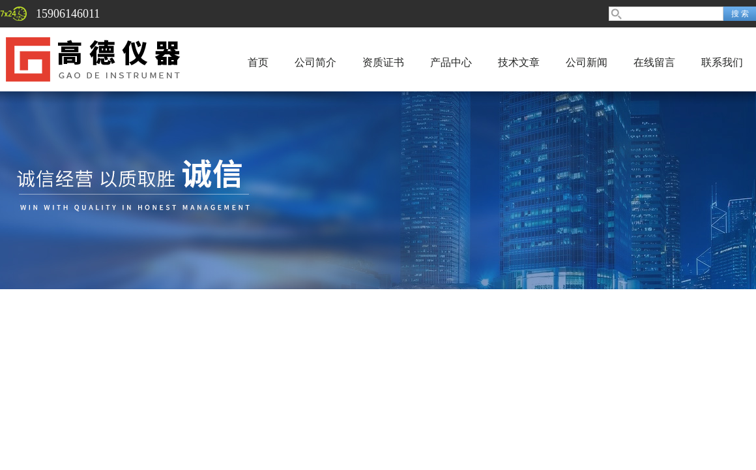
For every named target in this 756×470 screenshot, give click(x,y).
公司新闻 (586, 62)
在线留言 (654, 62)
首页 (258, 62)
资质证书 (383, 62)
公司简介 (315, 62)
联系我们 (722, 62)
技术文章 (519, 62)
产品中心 (451, 62)
